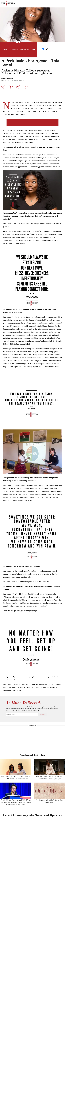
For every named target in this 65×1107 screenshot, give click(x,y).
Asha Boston (8, 78)
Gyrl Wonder (34, 136)
